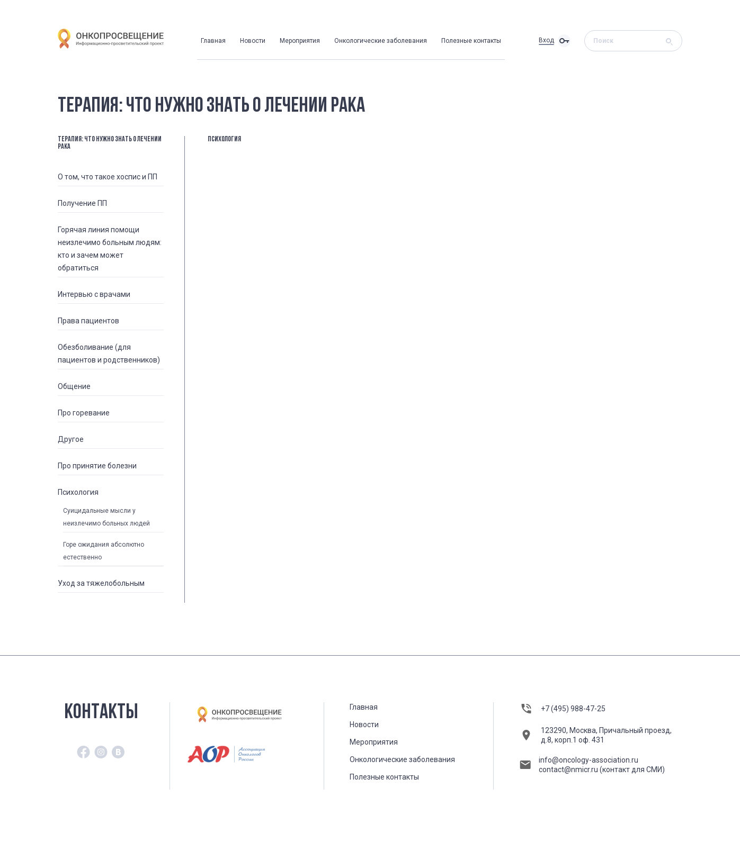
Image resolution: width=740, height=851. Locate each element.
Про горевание (84, 413)
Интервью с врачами (94, 294)
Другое (71, 439)
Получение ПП (82, 203)
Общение (74, 386)
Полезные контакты (471, 40)
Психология (78, 492)
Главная (213, 40)
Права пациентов (88, 320)
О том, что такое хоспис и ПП (107, 177)
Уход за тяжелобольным (101, 583)
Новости (252, 40)
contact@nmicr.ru (569, 769)
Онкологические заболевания (380, 40)
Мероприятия (300, 40)
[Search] (629, 40)
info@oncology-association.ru (588, 760)
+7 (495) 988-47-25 (573, 708)
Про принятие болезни (97, 465)
